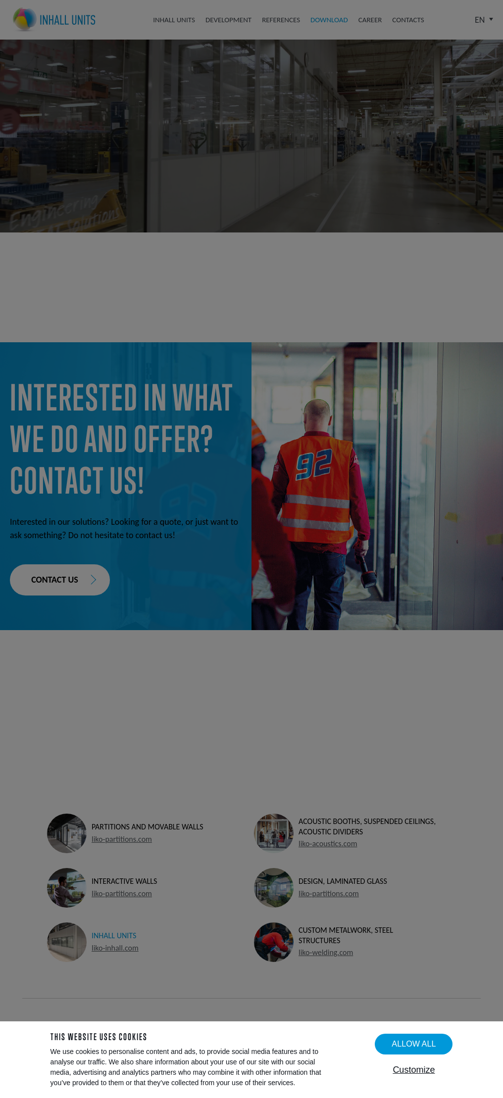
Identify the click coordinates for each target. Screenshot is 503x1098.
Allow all (414, 1043)
